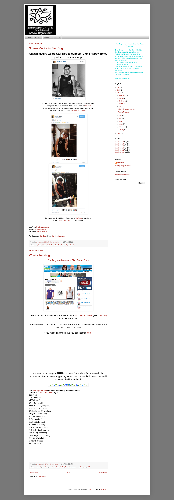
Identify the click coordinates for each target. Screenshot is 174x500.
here (89, 333)
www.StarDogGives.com (122, 174)
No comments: (54, 242)
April (120, 121)
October (121, 98)
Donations (48, 37)
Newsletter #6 (119, 142)
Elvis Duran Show (83, 315)
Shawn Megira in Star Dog (46, 48)
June (120, 115)
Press (57, 37)
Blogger (103, 489)
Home (29, 37)
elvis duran (45, 467)
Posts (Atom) (42, 476)
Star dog (72, 245)
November (122, 95)
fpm (91, 489)
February (122, 127)
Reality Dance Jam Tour (66, 220)
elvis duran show (54, 467)
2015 (119, 90)
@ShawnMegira (40, 229)
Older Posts (103, 473)
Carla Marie (38, 467)
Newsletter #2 (119, 150)
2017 (119, 87)
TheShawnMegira (42, 227)
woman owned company (79, 467)
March (121, 124)
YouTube (79, 218)
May (120, 118)
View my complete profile (123, 166)
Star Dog (43, 236)
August (121, 104)
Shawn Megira (65, 245)
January (121, 130)
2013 (119, 133)
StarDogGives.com (58, 236)
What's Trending (39, 255)
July (120, 107)
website (88, 106)
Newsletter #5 (119, 144)
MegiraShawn (42, 231)
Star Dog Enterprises (65, 467)
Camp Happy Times (79, 110)
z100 (88, 467)
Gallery (37, 37)
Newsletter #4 (119, 146)
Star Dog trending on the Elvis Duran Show (68, 260)
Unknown (120, 162)
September (122, 101)
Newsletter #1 (119, 152)
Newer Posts (34, 473)
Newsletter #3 (119, 148)
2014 (119, 93)
